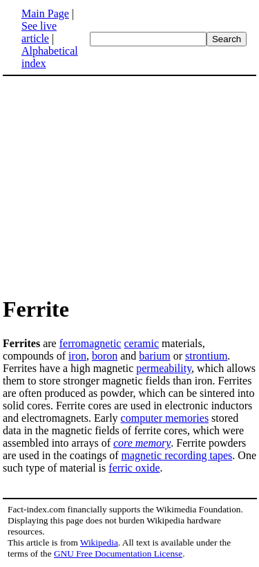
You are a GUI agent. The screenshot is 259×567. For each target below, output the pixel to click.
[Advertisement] (119, 185)
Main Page (45, 13)
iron (77, 356)
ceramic (141, 343)
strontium (206, 356)
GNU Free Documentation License (118, 553)
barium (154, 356)
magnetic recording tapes (177, 455)
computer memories (165, 418)
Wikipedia (99, 542)
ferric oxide (134, 468)
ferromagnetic (90, 343)
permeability (163, 368)
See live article (39, 32)
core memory (142, 443)
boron (104, 356)
